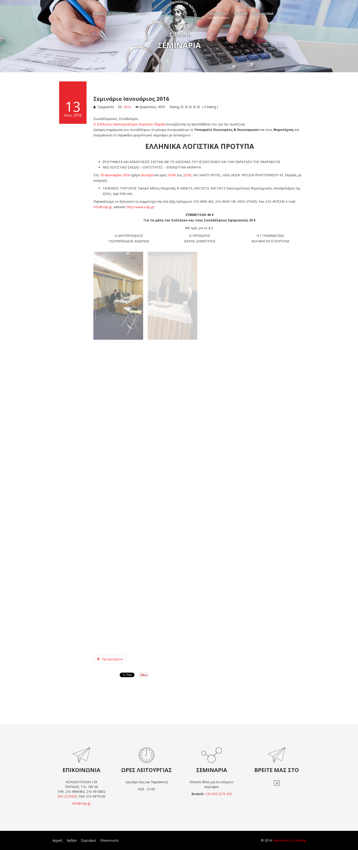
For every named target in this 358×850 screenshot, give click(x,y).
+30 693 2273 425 (218, 794)
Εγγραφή (240, 13)
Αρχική (97, 13)
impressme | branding (289, 840)
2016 (127, 107)
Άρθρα (141, 13)
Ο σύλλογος (118, 13)
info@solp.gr (102, 207)
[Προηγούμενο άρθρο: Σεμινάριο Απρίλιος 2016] (109, 659)
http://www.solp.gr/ (141, 207)
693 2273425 (67, 796)
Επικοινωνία (262, 13)
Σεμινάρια (217, 13)
